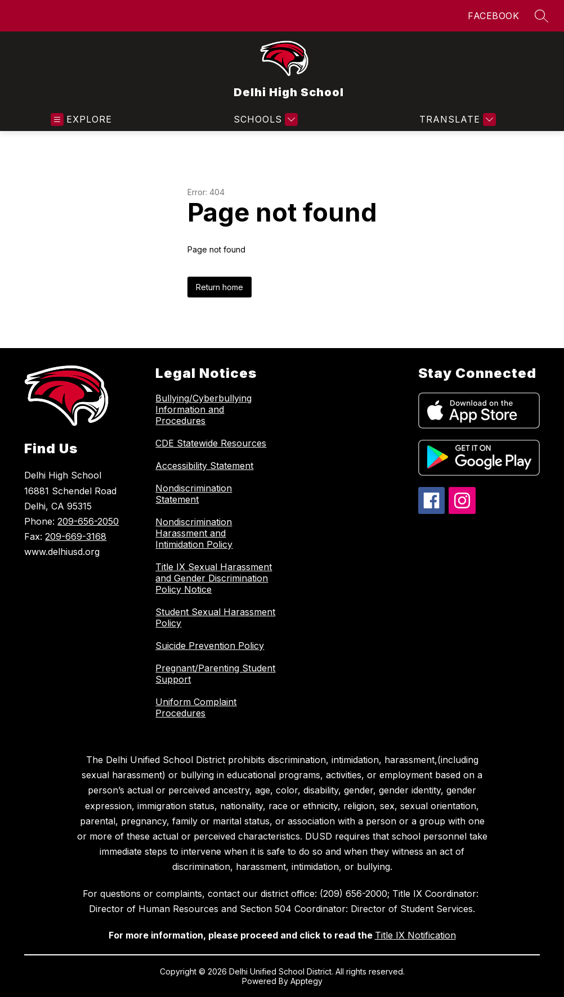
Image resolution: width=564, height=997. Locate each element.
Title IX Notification (415, 935)
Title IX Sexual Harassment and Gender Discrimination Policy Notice (213, 578)
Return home (219, 287)
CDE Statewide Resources (210, 443)
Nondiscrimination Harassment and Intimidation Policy (193, 533)
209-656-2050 (88, 521)
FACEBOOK (493, 15)
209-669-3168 (75, 536)
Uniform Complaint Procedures (195, 707)
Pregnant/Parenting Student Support (215, 673)
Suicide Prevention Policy (209, 645)
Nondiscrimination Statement (193, 493)
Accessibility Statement (204, 465)
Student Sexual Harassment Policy (215, 617)
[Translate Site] (456, 119)
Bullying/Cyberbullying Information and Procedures (203, 409)
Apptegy (306, 981)
